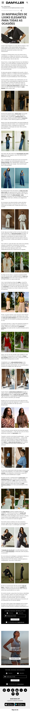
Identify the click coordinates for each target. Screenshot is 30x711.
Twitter (21, 690)
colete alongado (16, 195)
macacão (22, 587)
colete (19, 282)
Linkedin (17, 694)
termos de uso (21, 622)
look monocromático (17, 233)
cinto (14, 480)
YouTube (17, 690)
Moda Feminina (7, 6)
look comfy (15, 433)
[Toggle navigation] (2, 2)
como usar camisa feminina (9, 317)
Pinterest (13, 694)
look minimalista (10, 551)
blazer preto (18, 113)
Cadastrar (15, 619)
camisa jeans (22, 477)
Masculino (21, 613)
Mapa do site (15, 709)
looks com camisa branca (13, 85)
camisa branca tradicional (15, 391)
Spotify (25, 690)
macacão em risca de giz (8, 550)
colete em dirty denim (19, 394)
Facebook (12, 690)
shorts (5, 442)
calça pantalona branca (16, 362)
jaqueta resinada (5, 162)
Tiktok (8, 690)
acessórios (24, 118)
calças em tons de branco (14, 442)
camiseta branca (5, 479)
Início (2, 6)
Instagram (4, 690)
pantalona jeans (19, 116)
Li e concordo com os (16, 622)
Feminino (11, 613)
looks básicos (6, 511)
